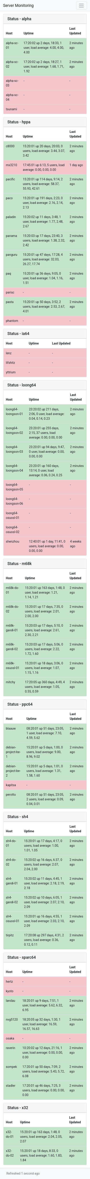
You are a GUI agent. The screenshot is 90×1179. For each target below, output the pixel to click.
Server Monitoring (18, 5)
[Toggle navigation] (81, 5)
